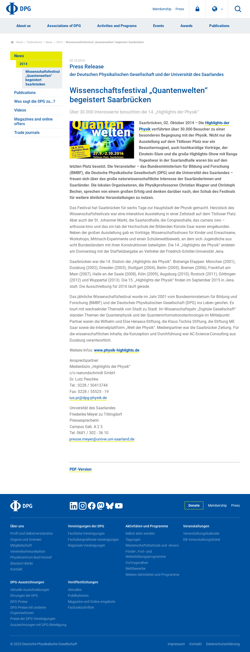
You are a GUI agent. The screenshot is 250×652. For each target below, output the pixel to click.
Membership (162, 9)
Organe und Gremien (26, 539)
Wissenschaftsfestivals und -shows (152, 545)
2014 (59, 42)
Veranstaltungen (196, 526)
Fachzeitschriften (81, 607)
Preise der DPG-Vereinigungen (32, 619)
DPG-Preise (18, 602)
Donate (194, 505)
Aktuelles (75, 590)
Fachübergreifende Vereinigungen (93, 539)
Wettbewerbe (135, 568)
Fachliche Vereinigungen (86, 533)
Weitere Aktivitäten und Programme (152, 575)
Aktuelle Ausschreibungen (29, 590)
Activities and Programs (117, 26)
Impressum (176, 644)
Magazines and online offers (33, 121)
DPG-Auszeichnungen (27, 582)
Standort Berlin (21, 563)
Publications (219, 26)
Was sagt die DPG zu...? (34, 101)
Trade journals (27, 132)
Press (180, 9)
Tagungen (133, 539)
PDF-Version (81, 469)
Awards (186, 26)
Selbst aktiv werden (140, 533)
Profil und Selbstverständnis (31, 533)
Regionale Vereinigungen (86, 545)
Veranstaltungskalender (201, 533)
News (49, 42)
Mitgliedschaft (21, 545)
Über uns (17, 526)
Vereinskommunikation (27, 551)
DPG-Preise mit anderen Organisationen (28, 610)
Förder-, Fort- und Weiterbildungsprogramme (145, 554)
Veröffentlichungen (83, 582)
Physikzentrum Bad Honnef (31, 557)
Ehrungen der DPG (24, 595)
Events (158, 26)
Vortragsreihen (136, 563)
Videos (20, 110)
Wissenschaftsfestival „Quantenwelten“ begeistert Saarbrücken (42, 78)
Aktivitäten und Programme (146, 526)
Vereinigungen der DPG (86, 526)
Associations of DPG (64, 26)
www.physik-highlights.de (116, 350)
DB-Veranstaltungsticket (201, 539)
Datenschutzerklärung (223, 644)
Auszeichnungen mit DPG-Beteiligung (38, 625)
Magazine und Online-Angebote (91, 602)
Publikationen (78, 595)
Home (17, 42)
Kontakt (16, 569)
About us (23, 26)
